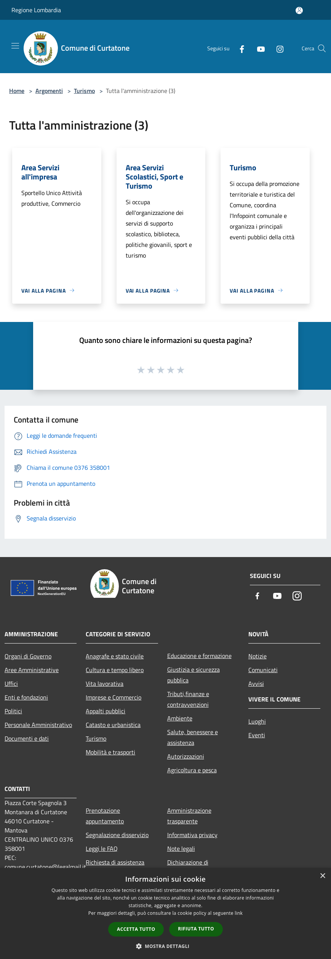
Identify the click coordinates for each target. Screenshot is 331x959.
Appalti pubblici (105, 711)
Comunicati (263, 669)
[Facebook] (238, 48)
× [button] (322, 876)
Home (16, 90)
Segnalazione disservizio (117, 834)
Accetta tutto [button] (136, 929)
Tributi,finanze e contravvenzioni (188, 699)
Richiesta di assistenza (115, 862)
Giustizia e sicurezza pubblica (193, 675)
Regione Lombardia (36, 9)
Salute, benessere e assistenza (192, 737)
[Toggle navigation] (15, 45)
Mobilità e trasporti (110, 752)
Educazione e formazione (199, 655)
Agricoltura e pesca (192, 770)
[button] (166, 946)
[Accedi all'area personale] (299, 10)
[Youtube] (257, 48)
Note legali (181, 848)
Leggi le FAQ (102, 848)
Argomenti (49, 90)
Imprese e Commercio (113, 697)
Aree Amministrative (32, 669)
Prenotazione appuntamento (105, 816)
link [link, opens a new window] (239, 913)
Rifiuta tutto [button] (196, 928)
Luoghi (257, 721)
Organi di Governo (28, 656)
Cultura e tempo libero (115, 669)
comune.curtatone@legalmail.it (45, 866)
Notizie (257, 656)
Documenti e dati (27, 738)
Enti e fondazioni (26, 697)
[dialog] (165, 913)
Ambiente (179, 718)
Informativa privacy (192, 834)
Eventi (256, 735)
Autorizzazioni (185, 756)
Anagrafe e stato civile (115, 656)
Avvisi (256, 683)
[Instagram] (277, 48)
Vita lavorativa (104, 683)
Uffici (11, 683)
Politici (13, 711)
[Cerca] (321, 48)
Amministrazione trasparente (189, 816)
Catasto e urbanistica (113, 724)
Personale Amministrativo (38, 724)
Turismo (84, 90)
